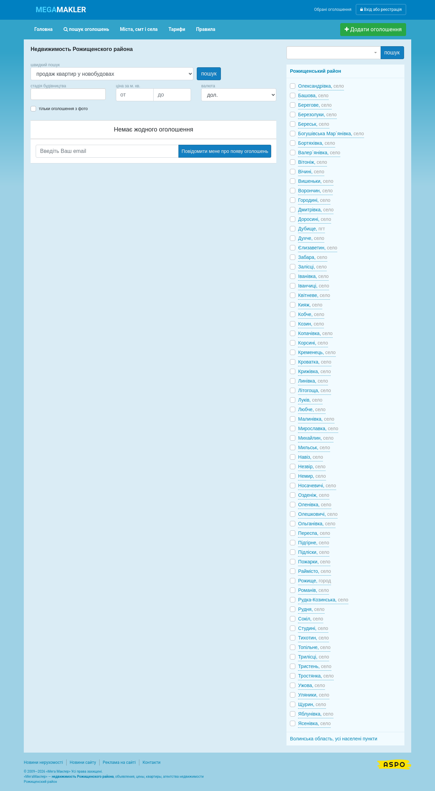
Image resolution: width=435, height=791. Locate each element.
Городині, (314, 200)
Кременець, (316, 352)
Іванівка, (313, 276)
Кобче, (311, 314)
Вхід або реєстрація (381, 9)
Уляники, (313, 695)
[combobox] (68, 94)
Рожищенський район (315, 71)
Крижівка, (314, 371)
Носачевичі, (317, 485)
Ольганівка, (316, 523)
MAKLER (61, 9)
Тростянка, (316, 676)
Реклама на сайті (119, 762)
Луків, (310, 400)
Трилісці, (313, 657)
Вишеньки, (315, 181)
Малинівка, (316, 419)
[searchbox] (43, 94)
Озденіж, (313, 495)
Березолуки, (317, 114)
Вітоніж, (312, 162)
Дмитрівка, (315, 209)
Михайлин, (315, 438)
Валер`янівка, (319, 152)
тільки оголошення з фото (63, 108)
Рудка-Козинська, (323, 599)
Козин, (311, 324)
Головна (43, 29)
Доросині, (314, 219)
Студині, (313, 628)
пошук (208, 73)
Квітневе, (314, 295)
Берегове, (314, 105)
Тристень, (314, 666)
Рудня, (311, 609)
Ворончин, (315, 190)
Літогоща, (314, 390)
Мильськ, (314, 447)
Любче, (312, 409)
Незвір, (312, 466)
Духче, (311, 238)
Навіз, (310, 457)
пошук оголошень (86, 29)
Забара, (312, 257)
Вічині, (311, 171)
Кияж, (310, 304)
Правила (205, 29)
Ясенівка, (314, 723)
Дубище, (311, 228)
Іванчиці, (313, 285)
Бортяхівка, (316, 143)
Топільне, (314, 647)
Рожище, (314, 580)
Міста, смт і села (139, 29)
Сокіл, (310, 618)
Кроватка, (314, 362)
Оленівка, (314, 504)
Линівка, (313, 381)
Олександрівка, (321, 86)
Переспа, (314, 533)
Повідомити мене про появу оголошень (224, 151)
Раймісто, (314, 571)
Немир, (312, 476)
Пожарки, (314, 561)
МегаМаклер (35, 776)
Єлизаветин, (317, 247)
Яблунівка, (315, 714)
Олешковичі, (317, 514)
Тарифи (177, 29)
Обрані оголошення (332, 9)
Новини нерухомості (43, 762)
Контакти (151, 762)
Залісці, (312, 266)
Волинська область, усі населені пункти (333, 738)
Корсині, (313, 343)
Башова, (313, 95)
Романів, (313, 590)
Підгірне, (313, 542)
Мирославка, (318, 428)
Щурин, (312, 704)
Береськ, (313, 124)
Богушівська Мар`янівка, (331, 133)
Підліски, (313, 552)
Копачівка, (315, 333)
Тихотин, (313, 637)
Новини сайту (83, 762)
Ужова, (311, 685)
